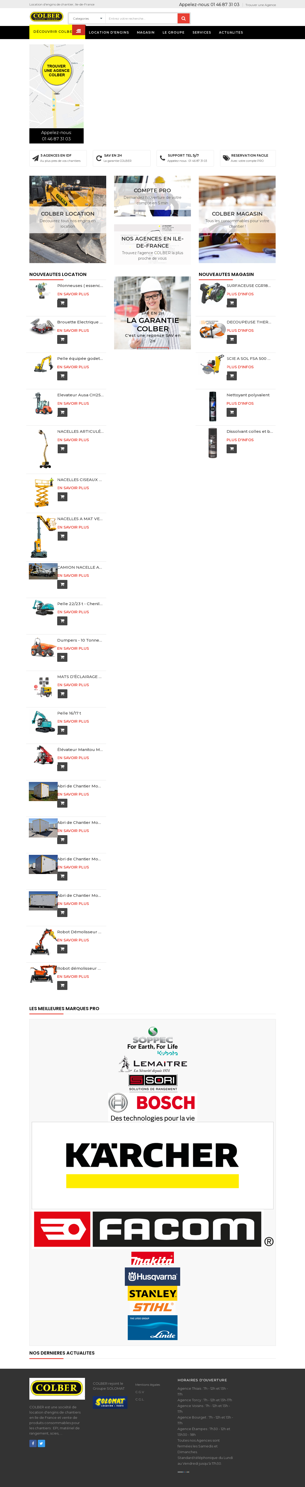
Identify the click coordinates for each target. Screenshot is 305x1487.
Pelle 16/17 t (69, 702)
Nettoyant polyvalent (248, 394)
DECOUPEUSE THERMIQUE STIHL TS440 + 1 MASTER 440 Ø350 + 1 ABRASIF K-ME (250, 321)
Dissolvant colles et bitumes (250, 431)
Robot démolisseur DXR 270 (80, 957)
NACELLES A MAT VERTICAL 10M (80, 511)
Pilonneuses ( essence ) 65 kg (80, 285)
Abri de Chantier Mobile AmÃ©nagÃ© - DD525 (80, 884)
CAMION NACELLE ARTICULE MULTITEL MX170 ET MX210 (80, 556)
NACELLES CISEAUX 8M (80, 475)
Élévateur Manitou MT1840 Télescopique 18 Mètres (80, 738)
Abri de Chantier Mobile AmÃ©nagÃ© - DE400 (80, 774)
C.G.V (139, 1381)
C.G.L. (140, 1388)
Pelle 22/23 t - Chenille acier (80, 592)
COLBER (67, 1483)
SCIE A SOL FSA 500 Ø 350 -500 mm (250, 358)
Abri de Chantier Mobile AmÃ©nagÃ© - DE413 (80, 811)
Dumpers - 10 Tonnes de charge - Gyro (80, 629)
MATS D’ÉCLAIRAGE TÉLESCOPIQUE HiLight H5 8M (80, 665)
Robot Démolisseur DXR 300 (80, 920)
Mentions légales (147, 1374)
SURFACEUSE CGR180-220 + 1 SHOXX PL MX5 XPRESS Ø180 (250, 285)
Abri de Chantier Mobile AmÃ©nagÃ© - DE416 (80, 847)
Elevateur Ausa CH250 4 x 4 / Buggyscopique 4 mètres (80, 394)
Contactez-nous (153, 346)
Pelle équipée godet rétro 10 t (80, 358)
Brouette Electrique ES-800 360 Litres (80, 321)
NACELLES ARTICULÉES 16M (80, 431)
